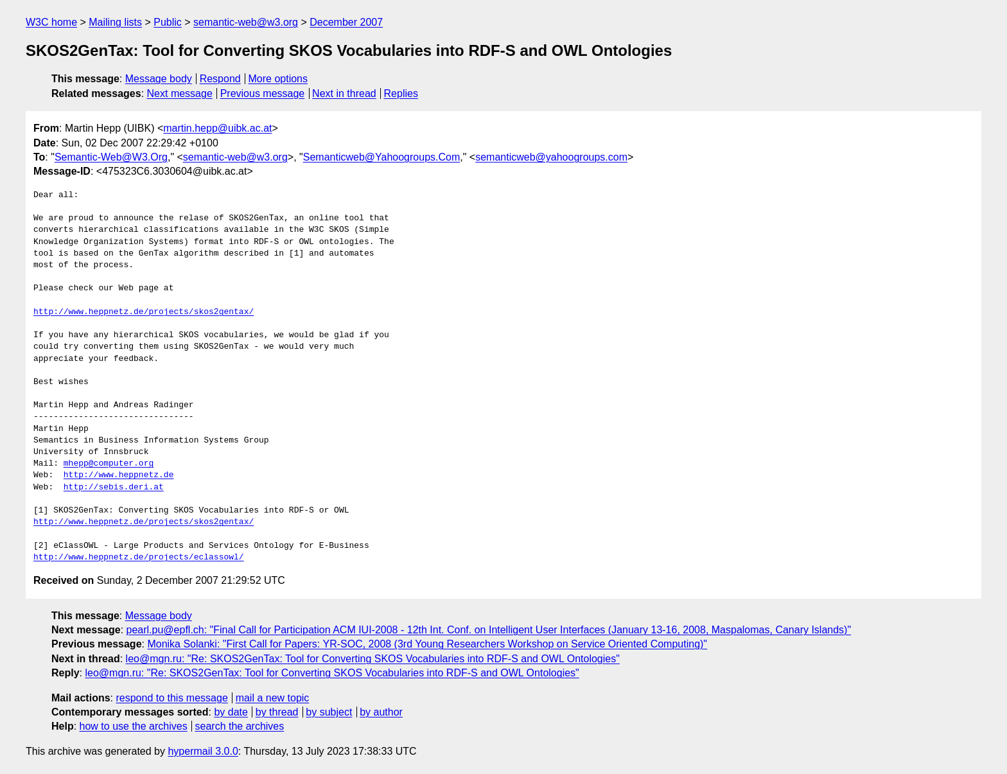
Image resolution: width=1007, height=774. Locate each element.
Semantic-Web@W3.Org (111, 157)
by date (230, 712)
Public (167, 22)
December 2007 (346, 22)
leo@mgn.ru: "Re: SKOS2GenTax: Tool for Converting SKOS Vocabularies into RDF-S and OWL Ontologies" (373, 658)
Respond (220, 78)
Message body (158, 78)
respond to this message (171, 697)
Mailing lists (115, 22)
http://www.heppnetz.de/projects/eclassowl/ (138, 557)
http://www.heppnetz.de (119, 475)
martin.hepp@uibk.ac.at (217, 128)
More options (278, 78)
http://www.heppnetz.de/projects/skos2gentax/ (143, 312)
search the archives (240, 726)
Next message (180, 93)
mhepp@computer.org (108, 464)
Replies (401, 93)
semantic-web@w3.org (245, 22)
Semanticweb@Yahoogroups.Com (381, 157)
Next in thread (344, 93)
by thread (277, 712)
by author (381, 712)
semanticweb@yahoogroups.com (551, 157)
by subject (329, 712)
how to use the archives (134, 726)
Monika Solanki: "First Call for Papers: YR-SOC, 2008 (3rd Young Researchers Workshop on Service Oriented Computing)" (427, 643)
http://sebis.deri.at (114, 487)
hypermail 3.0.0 (203, 751)
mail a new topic (273, 697)
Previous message (262, 93)
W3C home (51, 22)
